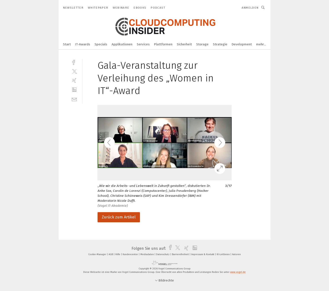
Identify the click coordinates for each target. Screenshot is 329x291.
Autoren (236, 254)
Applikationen (122, 44)
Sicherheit (184, 44)
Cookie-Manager (97, 254)
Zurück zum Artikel (119, 217)
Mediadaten (147, 254)
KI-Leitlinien (223, 254)
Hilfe (118, 254)
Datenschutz (163, 254)
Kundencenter (131, 254)
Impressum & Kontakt (203, 254)
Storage (202, 44)
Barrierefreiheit (180, 254)
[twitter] (74, 71)
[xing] (74, 80)
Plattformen (163, 44)
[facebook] (74, 62)
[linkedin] (74, 89)
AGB (111, 254)
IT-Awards (82, 44)
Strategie (220, 44)
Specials (101, 44)
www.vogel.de (238, 272)
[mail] (74, 99)
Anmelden (250, 8)
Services (143, 44)
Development (242, 44)
